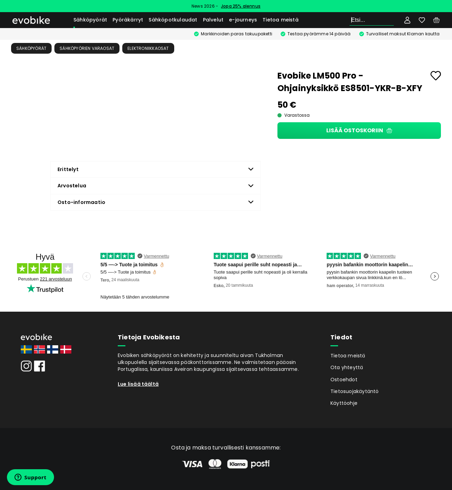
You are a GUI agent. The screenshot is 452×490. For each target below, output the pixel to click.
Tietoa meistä (281, 19)
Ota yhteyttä (346, 367)
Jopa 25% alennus (240, 6)
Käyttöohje (343, 403)
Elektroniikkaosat (148, 48)
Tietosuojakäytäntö (354, 391)
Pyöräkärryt (128, 19)
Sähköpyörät (90, 19)
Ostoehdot (343, 379)
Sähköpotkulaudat (173, 19)
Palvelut (213, 19)
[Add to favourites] (436, 75)
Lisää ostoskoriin (359, 130)
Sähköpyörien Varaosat (87, 48)
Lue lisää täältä (138, 384)
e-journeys (243, 19)
